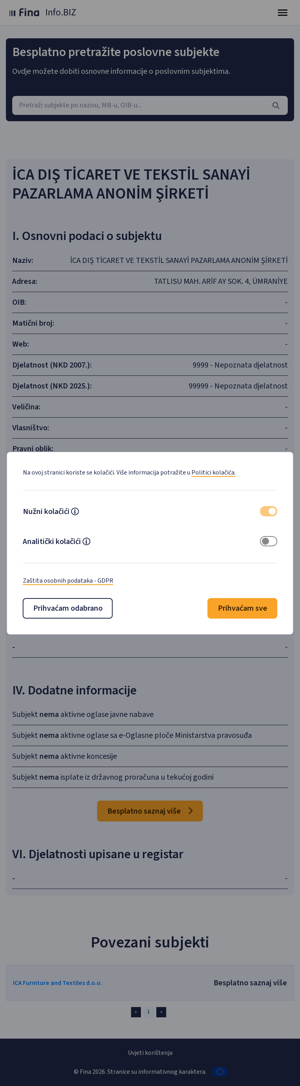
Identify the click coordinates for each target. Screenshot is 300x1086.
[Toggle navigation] (283, 13)
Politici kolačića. (213, 472)
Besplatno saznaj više (150, 811)
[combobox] (150, 105)
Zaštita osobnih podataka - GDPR (68, 580)
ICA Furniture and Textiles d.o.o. (57, 983)
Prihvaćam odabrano (68, 608)
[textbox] (150, 105)
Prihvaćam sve (242, 608)
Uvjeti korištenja (150, 1052)
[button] (75, 512)
